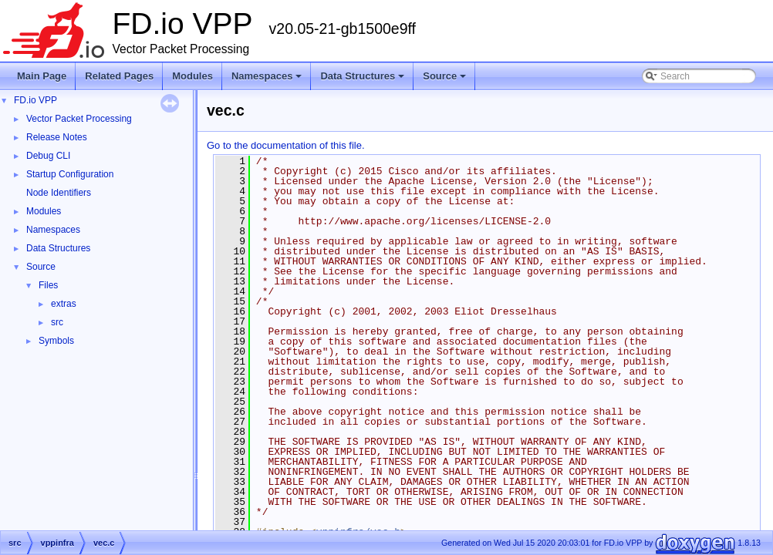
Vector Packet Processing (79, 118)
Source (445, 80)
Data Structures (363, 80)
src (57, 322)
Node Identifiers (58, 192)
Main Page (41, 76)
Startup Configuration (69, 174)
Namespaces (268, 80)
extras (63, 303)
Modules (192, 76)
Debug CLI (48, 155)
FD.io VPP (35, 100)
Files (48, 285)
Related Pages (119, 76)
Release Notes (56, 137)
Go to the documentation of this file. (286, 145)
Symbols (56, 340)
